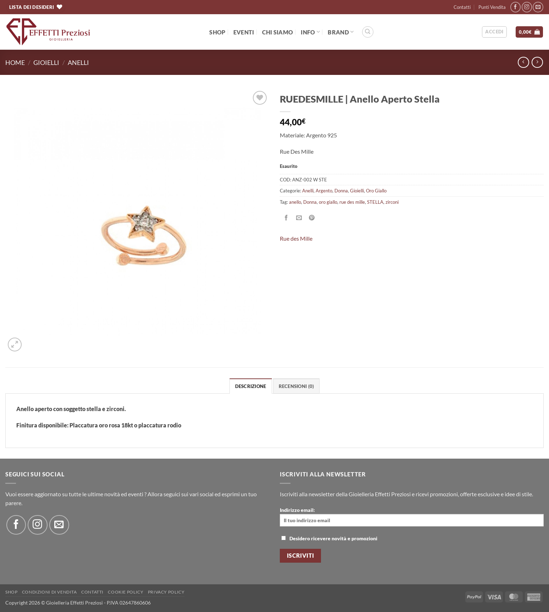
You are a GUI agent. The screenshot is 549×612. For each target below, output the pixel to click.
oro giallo (328, 202)
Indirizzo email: (412, 516)
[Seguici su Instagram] (527, 7)
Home (15, 62)
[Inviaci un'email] (538, 7)
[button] (494, 32)
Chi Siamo (277, 32)
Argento (324, 190)
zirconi (392, 202)
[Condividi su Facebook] (286, 218)
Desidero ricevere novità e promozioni (329, 538)
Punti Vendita (492, 7)
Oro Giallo (376, 190)
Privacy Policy (166, 592)
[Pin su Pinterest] (312, 218)
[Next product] (523, 62)
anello (295, 202)
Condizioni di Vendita (49, 592)
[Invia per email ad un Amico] (299, 218)
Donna (341, 190)
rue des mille (352, 202)
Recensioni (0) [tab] (296, 386)
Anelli (78, 62)
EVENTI (243, 32)
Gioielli (46, 62)
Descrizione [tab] (250, 386)
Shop (217, 32)
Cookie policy (125, 592)
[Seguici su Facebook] (515, 7)
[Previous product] (537, 62)
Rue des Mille (296, 238)
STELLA (375, 202)
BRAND (341, 31)
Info (310, 31)
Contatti (462, 7)
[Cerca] (367, 32)
